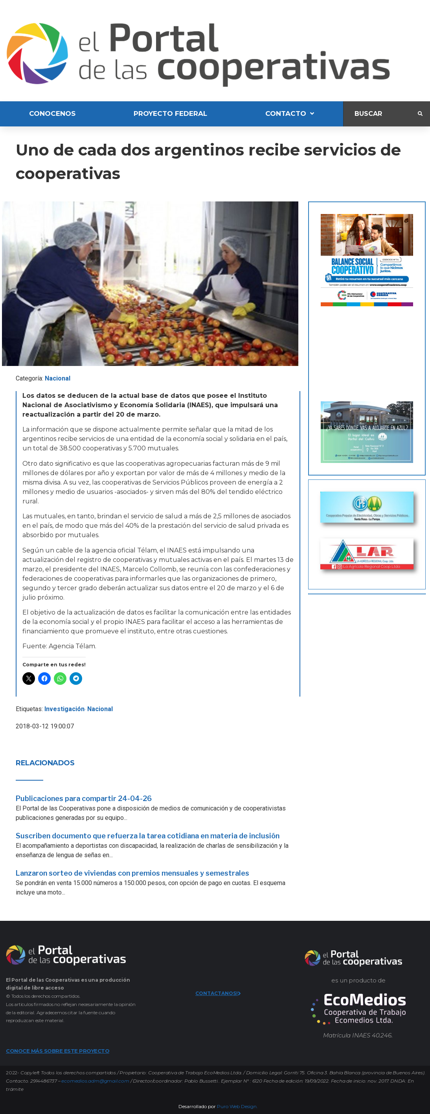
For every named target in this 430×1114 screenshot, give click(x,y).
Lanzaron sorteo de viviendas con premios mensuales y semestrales (132, 873)
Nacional (57, 378)
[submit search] (420, 114)
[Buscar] (381, 114)
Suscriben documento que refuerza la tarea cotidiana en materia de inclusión (147, 836)
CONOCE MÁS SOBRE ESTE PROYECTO (57, 1051)
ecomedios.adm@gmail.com (95, 1081)
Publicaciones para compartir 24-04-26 (84, 798)
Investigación (64, 709)
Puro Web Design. (237, 1106)
